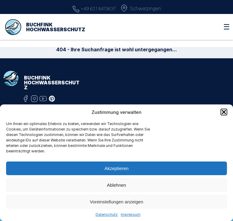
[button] (224, 112)
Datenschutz (107, 214)
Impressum (130, 214)
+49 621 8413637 (94, 8)
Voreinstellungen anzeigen (116, 201)
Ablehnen (116, 185)
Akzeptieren (116, 168)
